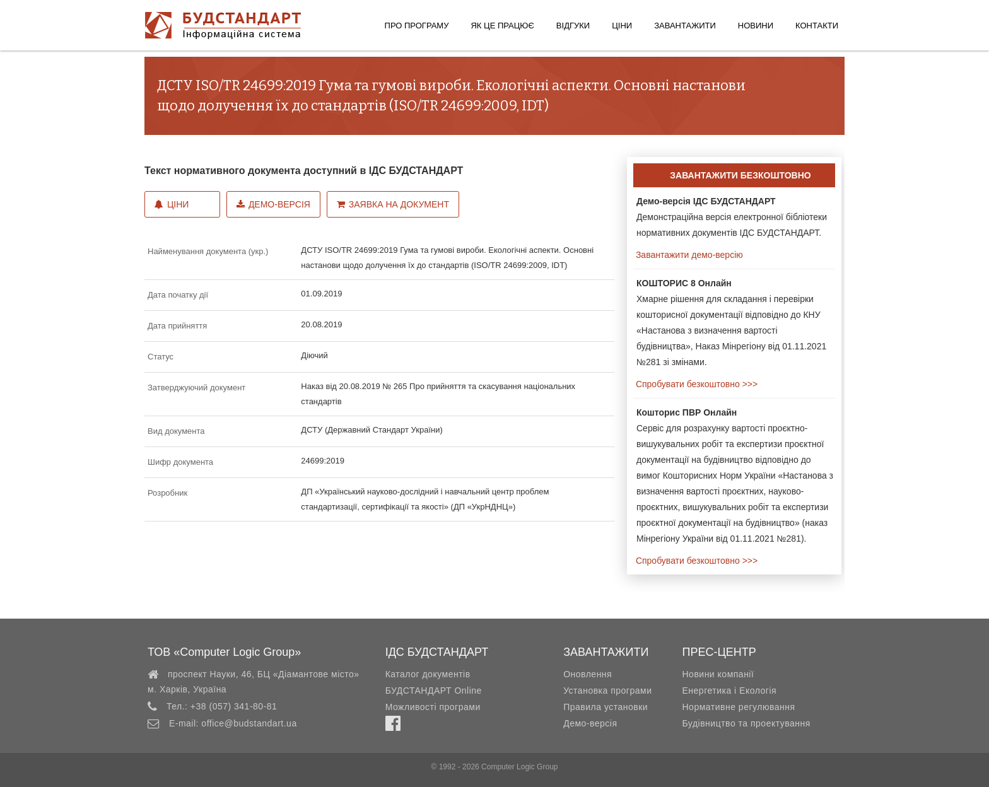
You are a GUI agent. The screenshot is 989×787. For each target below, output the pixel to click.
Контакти (816, 25)
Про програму (417, 25)
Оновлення (587, 674)
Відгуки (573, 25)
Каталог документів (428, 674)
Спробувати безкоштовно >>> (695, 384)
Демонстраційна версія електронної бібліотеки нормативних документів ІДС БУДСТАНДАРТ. (731, 217)
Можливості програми (433, 707)
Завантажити (685, 25)
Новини (755, 25)
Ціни (622, 25)
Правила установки (605, 707)
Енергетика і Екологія (729, 690)
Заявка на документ (393, 204)
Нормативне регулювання (738, 707)
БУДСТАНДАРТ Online (433, 690)
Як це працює (502, 25)
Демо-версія (273, 204)
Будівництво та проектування (746, 723)
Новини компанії (718, 674)
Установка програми (607, 690)
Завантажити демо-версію (688, 255)
